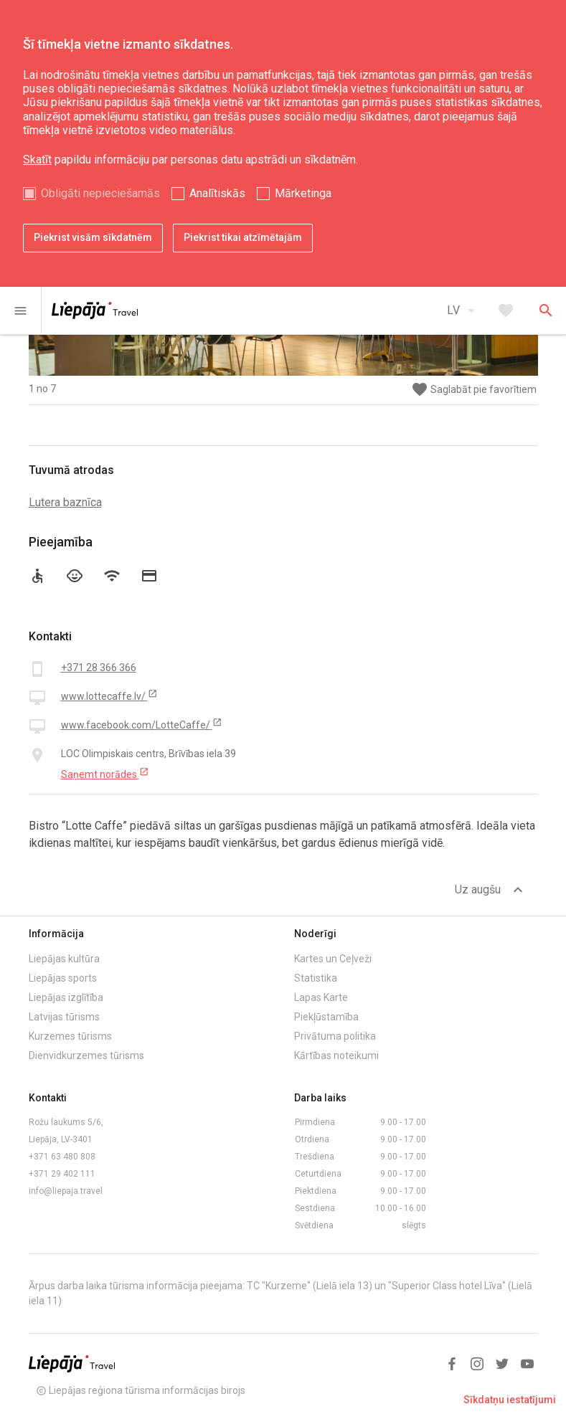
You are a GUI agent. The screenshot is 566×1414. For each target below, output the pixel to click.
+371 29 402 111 (62, 1174)
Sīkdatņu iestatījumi (509, 1399)
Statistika (315, 978)
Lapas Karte (321, 997)
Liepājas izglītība (66, 997)
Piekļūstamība (326, 1016)
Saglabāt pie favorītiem (474, 389)
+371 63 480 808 (62, 1157)
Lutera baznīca (65, 502)
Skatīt (37, 159)
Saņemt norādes (105, 773)
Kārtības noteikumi (336, 1055)
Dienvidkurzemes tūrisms (86, 1055)
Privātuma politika (335, 1036)
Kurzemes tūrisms (70, 1036)
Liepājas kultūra (64, 958)
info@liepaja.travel (66, 1191)
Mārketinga (303, 193)
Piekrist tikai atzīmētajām (243, 237)
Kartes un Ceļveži (333, 958)
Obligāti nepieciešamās (100, 193)
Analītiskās (217, 193)
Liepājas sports (63, 978)
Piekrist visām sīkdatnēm (93, 237)
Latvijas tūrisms (64, 1016)
